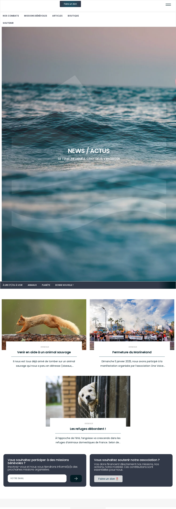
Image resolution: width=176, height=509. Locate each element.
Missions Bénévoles (35, 16)
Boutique (73, 16)
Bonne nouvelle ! (65, 286)
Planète (46, 286)
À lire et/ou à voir (13, 286)
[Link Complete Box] (44, 339)
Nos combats (11, 16)
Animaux (32, 286)
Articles (58, 16)
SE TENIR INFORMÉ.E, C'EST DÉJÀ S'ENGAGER (90, 159)
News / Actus (90, 151)
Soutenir (8, 23)
